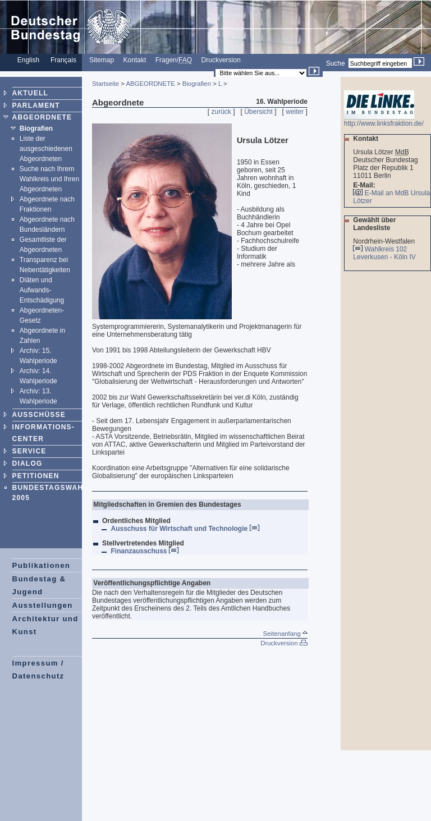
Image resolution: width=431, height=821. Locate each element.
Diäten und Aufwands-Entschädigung (42, 290)
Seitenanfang (285, 633)
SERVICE (29, 451)
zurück (221, 112)
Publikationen (41, 565)
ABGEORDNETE (42, 117)
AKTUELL (30, 93)
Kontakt (134, 60)
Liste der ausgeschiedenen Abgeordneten (46, 149)
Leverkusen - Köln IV (385, 257)
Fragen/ (173, 60)
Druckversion (221, 60)
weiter (295, 112)
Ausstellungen (42, 605)
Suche (335, 63)
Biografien (36, 128)
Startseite (105, 83)
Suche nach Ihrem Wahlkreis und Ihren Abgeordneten (49, 179)
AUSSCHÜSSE (39, 415)
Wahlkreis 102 (386, 249)
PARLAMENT (36, 105)
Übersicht (258, 112)
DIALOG (27, 463)
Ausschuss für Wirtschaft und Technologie (185, 529)
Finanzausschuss (144, 551)
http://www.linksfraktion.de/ (384, 120)
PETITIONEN (35, 476)
